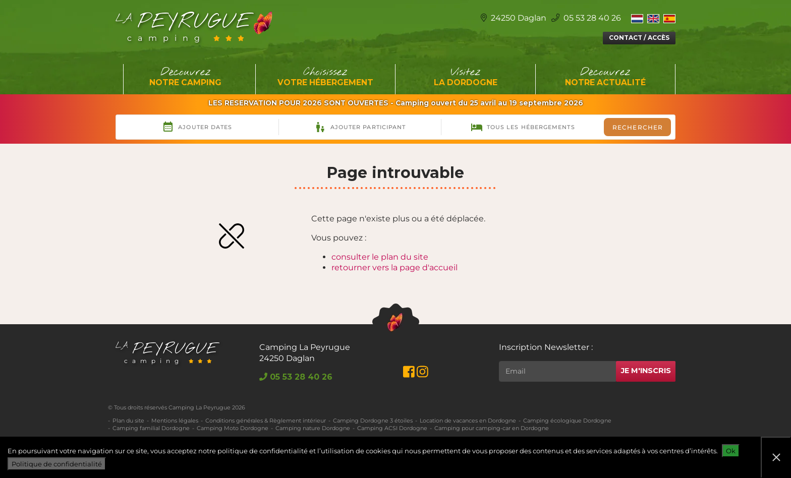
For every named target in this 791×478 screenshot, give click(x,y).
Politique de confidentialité (57, 464)
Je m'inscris (646, 370)
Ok (731, 451)
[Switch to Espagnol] (669, 18)
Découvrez (185, 77)
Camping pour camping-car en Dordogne (491, 428)
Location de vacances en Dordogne (468, 420)
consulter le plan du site (379, 257)
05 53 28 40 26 (586, 18)
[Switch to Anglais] (653, 18)
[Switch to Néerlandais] (637, 18)
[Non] (776, 457)
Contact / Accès (639, 37)
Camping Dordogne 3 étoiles (373, 420)
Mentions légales (174, 420)
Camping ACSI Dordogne (392, 428)
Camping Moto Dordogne (232, 428)
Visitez (465, 77)
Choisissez (325, 77)
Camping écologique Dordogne (567, 420)
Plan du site (128, 420)
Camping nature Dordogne (312, 428)
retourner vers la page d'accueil (394, 267)
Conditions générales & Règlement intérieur (265, 420)
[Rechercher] (557, 371)
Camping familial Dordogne (151, 428)
